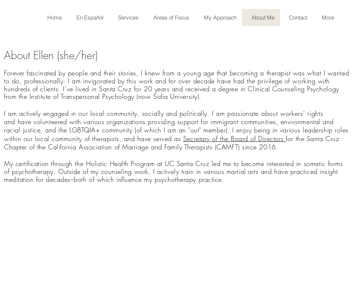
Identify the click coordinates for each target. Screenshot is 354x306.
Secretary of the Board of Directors (234, 138)
